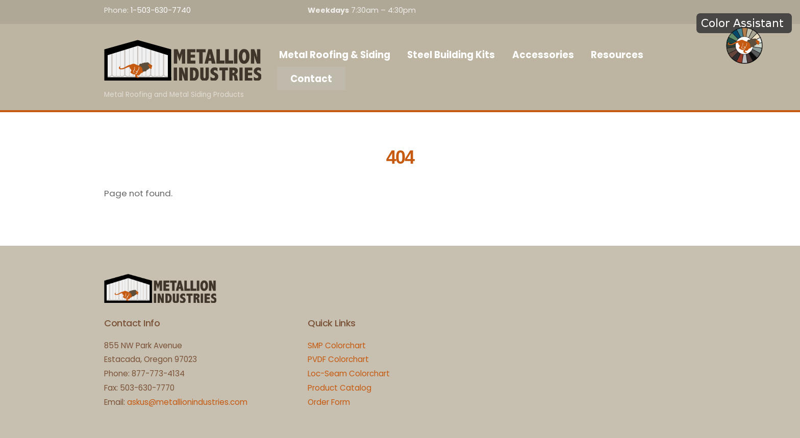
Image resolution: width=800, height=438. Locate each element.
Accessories (543, 54)
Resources (617, 54)
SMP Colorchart (337, 345)
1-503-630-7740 (161, 10)
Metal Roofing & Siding (334, 54)
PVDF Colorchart (338, 359)
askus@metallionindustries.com (187, 402)
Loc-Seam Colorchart (349, 373)
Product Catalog (339, 387)
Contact (311, 78)
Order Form (329, 402)
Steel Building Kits (451, 54)
